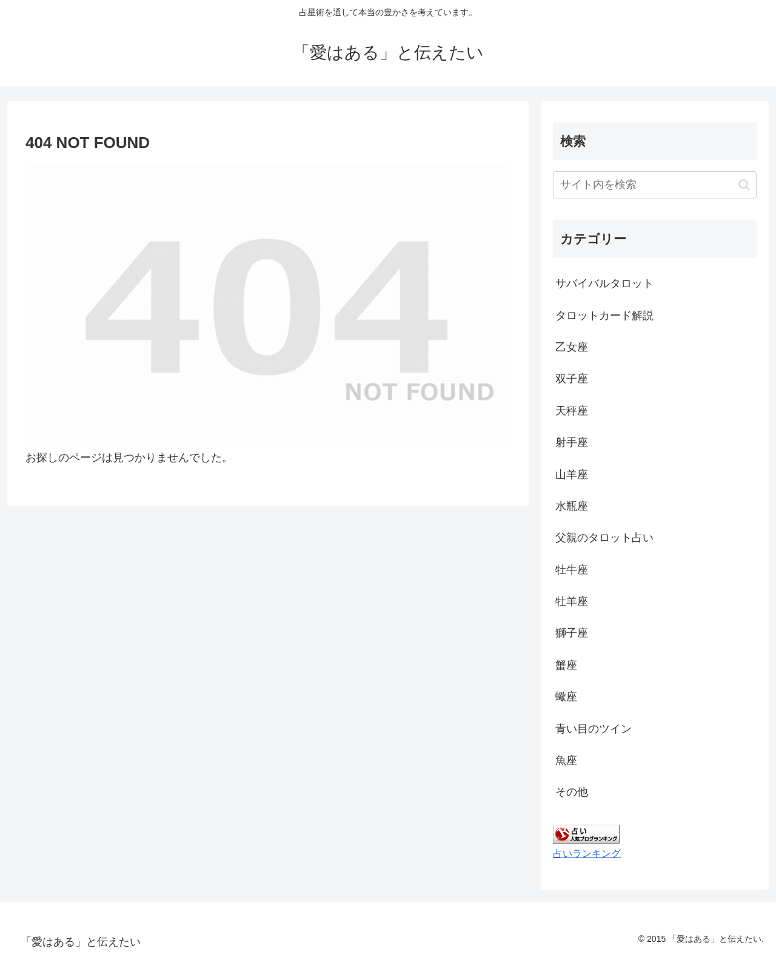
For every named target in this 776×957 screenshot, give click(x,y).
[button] (744, 185)
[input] (655, 184)
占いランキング (587, 853)
